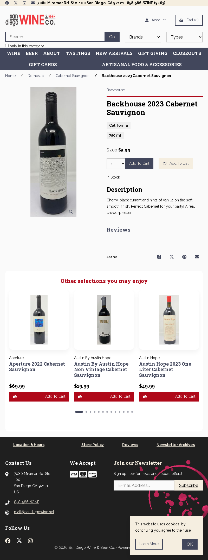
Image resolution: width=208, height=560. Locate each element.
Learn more (149, 544)
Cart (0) (189, 20)
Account (155, 20)
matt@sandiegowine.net (34, 512)
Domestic (36, 76)
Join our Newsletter (138, 463)
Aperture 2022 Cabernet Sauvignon (37, 367)
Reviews (130, 445)
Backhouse (116, 90)
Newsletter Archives (176, 445)
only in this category (24, 46)
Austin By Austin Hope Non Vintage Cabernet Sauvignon (101, 369)
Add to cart (139, 163)
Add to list (175, 163)
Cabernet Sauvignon (72, 76)
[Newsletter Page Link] (33, 3)
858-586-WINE (26, 502)
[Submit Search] (112, 37)
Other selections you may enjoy (104, 281)
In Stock (113, 177)
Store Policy (92, 445)
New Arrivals (114, 53)
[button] (79, 412)
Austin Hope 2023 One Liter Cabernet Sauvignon (165, 369)
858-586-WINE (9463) (146, 3)
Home (10, 76)
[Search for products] (55, 37)
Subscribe (188, 485)
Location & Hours (28, 445)
